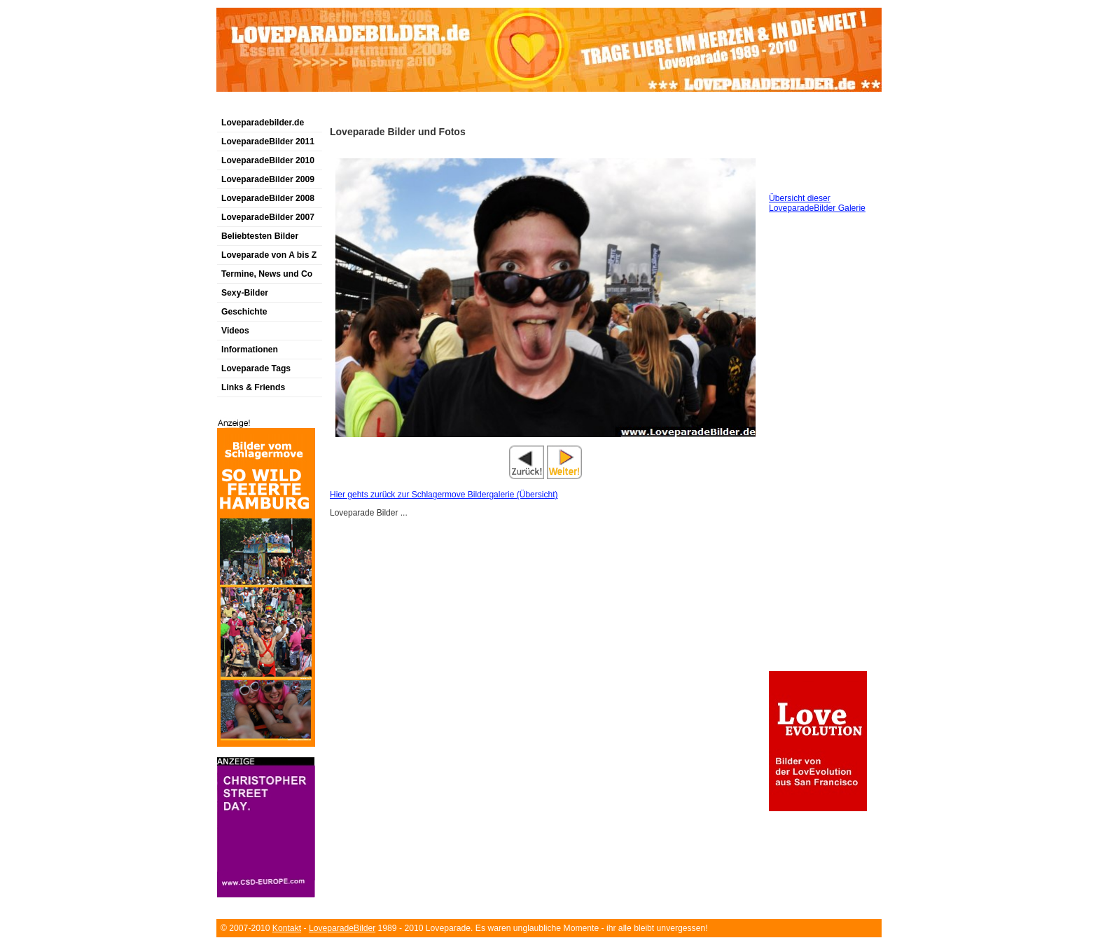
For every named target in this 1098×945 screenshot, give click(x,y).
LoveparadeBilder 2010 (267, 160)
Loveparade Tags (256, 368)
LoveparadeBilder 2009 (267, 179)
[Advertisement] (380, 107)
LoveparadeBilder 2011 (267, 141)
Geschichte (244, 312)
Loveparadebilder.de (262, 122)
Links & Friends (253, 387)
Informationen (249, 349)
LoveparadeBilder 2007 (267, 217)
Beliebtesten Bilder (259, 236)
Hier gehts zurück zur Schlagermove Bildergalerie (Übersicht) (443, 494)
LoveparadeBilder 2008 (267, 198)
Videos (235, 331)
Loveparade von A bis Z (269, 255)
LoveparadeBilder (342, 928)
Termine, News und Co (266, 274)
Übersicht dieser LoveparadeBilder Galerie (817, 203)
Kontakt (286, 928)
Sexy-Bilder (244, 293)
